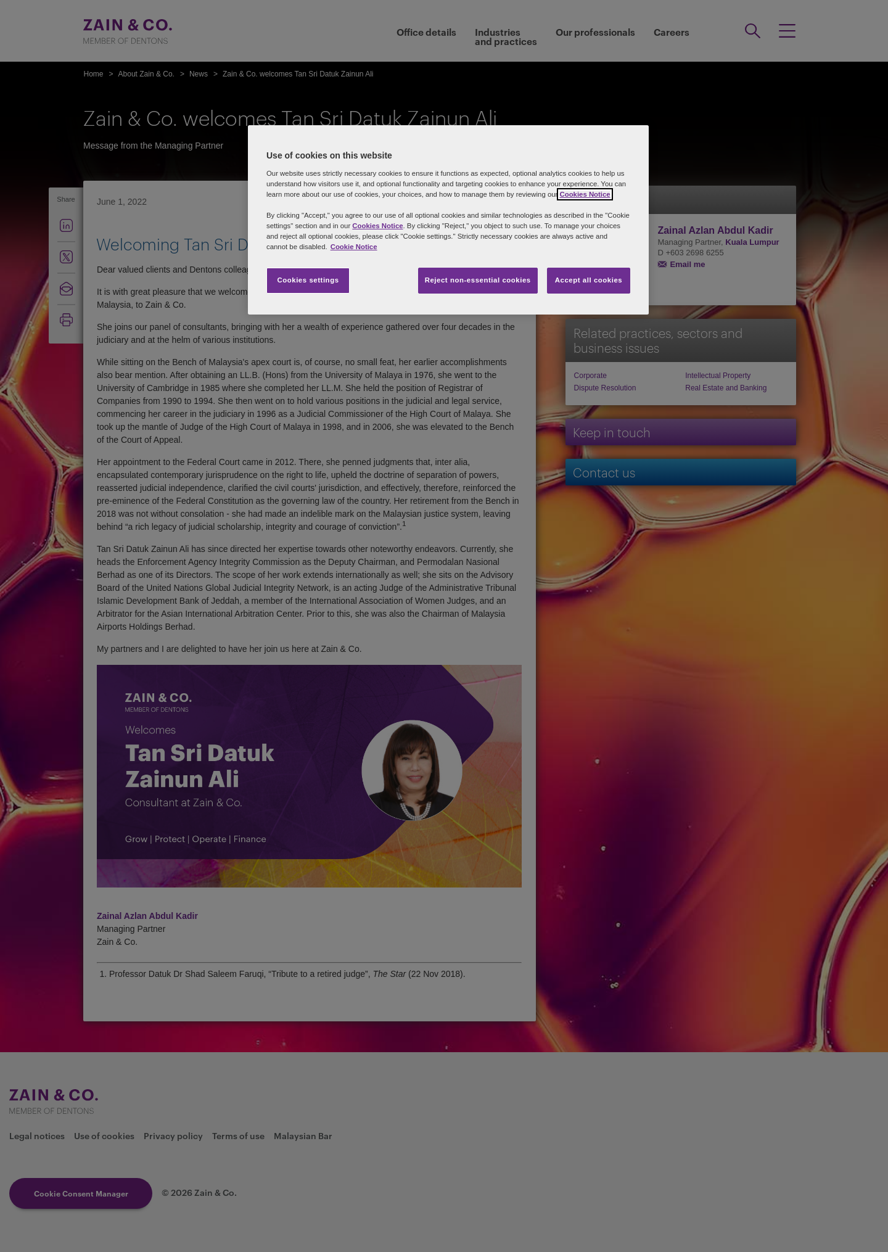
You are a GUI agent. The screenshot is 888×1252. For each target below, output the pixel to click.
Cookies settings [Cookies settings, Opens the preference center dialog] (308, 280)
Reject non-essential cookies (478, 280)
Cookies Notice (584, 194)
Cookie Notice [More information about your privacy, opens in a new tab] (354, 246)
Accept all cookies (589, 280)
